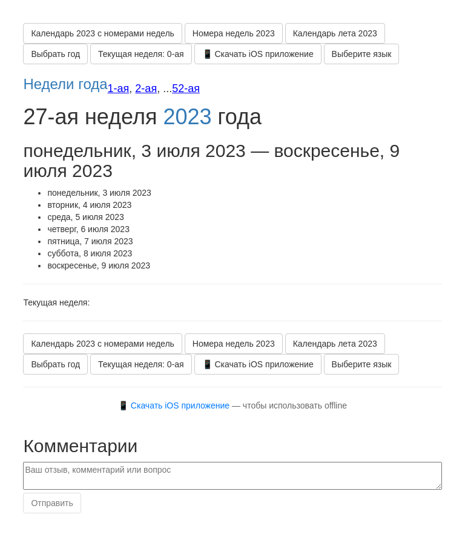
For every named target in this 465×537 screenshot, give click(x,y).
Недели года (65, 84)
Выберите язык (362, 54)
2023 (187, 116)
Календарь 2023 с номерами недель (102, 33)
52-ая (186, 88)
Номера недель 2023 (234, 33)
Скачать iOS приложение (180, 405)
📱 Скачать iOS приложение (258, 54)
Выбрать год (55, 54)
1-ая (119, 88)
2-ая (146, 88)
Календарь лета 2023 (335, 33)
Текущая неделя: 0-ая (141, 54)
